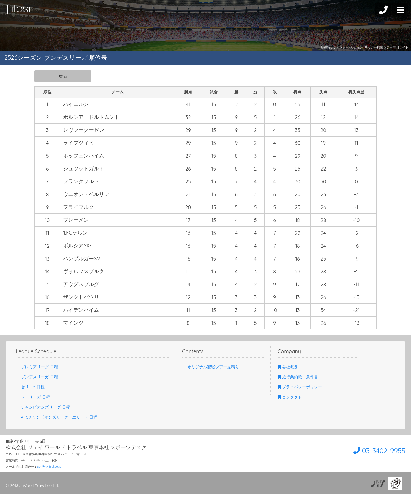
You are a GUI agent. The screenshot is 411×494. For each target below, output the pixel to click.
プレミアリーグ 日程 (37, 367)
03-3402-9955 (373, 450)
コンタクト (290, 397)
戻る (62, 76)
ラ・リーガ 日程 (33, 397)
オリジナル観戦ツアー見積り (210, 367)
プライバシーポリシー (300, 387)
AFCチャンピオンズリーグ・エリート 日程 (56, 417)
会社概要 (288, 367)
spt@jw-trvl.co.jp (49, 467)
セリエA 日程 (30, 387)
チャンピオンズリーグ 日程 (43, 407)
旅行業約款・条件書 (298, 377)
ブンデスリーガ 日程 (37, 377)
